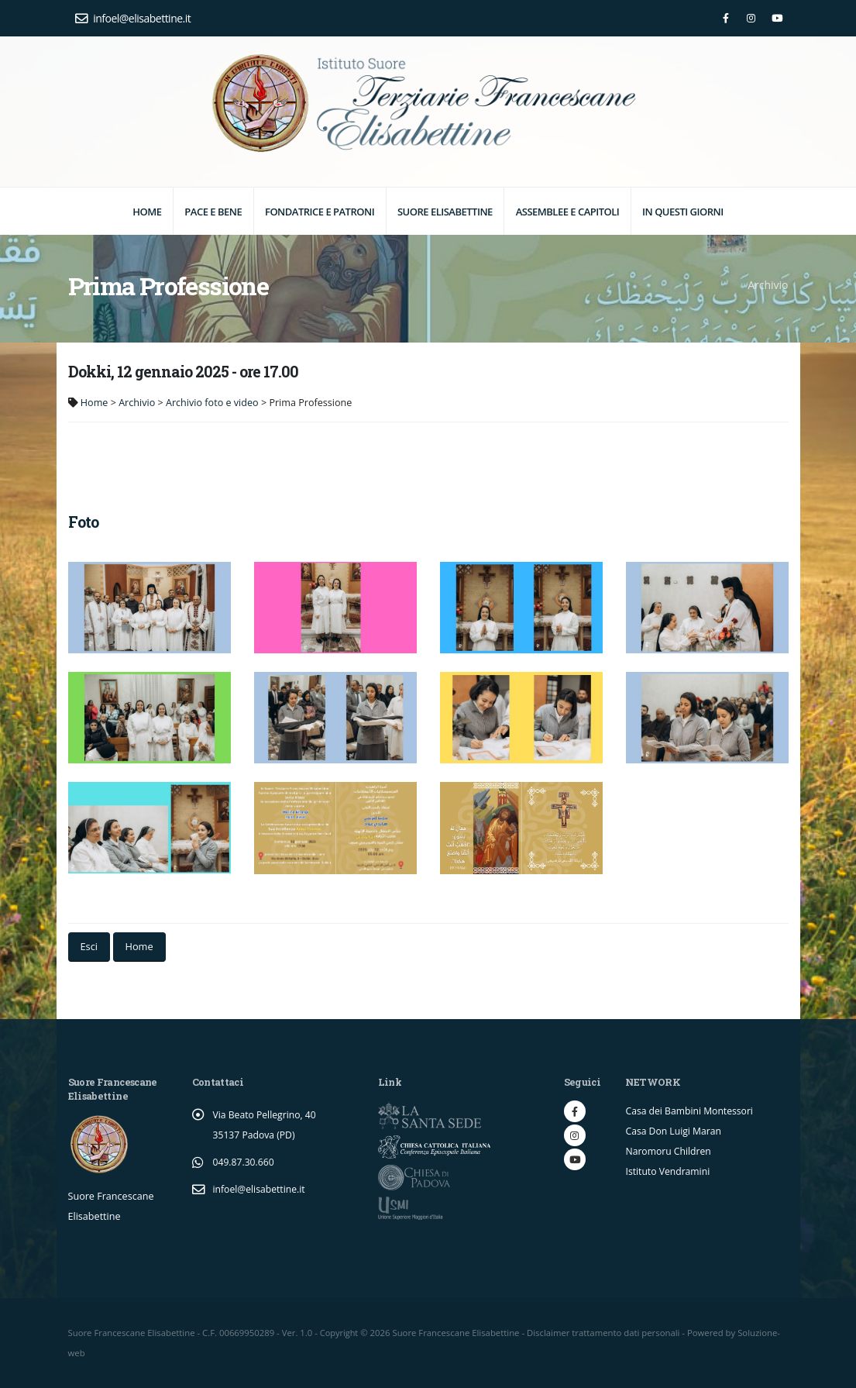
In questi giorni (683, 212)
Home (146, 212)
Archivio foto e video (212, 402)
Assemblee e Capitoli (568, 212)
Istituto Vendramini (669, 1171)
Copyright (339, 1332)
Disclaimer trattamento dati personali (604, 1332)
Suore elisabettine (445, 212)
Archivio (137, 402)
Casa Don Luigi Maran (674, 1131)
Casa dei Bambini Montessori (691, 1111)
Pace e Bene (213, 212)
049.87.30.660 (245, 1162)
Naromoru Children (669, 1151)
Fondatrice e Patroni (319, 212)
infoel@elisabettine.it (133, 18)
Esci (89, 946)
